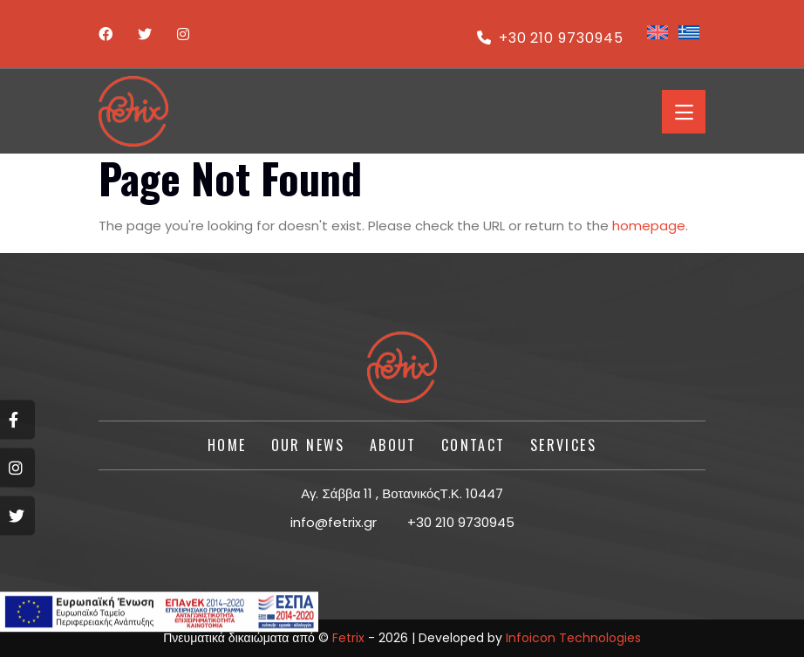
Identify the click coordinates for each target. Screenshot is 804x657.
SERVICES (563, 445)
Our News (308, 445)
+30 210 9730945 (550, 38)
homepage (648, 225)
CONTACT (473, 445)
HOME (227, 445)
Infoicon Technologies (573, 638)
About (393, 445)
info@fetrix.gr (333, 522)
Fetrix (348, 638)
